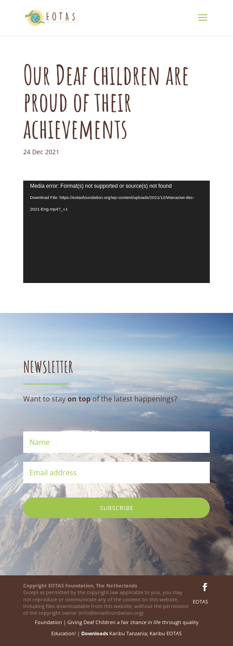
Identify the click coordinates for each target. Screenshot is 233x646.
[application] (116, 232)
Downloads (94, 633)
